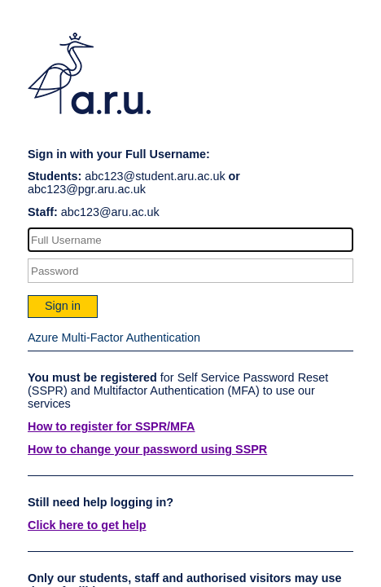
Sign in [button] (63, 305)
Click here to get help (87, 525)
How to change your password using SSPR (147, 449)
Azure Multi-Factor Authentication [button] (114, 337)
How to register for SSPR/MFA (111, 426)
